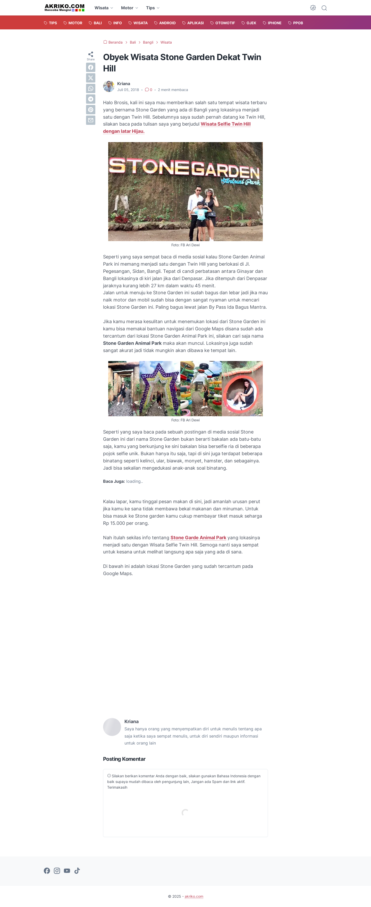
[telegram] (90, 99)
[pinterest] (90, 109)
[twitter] (90, 78)
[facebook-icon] (47, 871)
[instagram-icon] (57, 871)
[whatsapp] (90, 88)
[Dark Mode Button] (313, 8)
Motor (127, 7)
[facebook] (90, 67)
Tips (150, 7)
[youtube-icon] (67, 871)
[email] (90, 120)
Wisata (101, 7)
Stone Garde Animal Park (198, 537)
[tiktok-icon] (77, 871)
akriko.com (194, 896)
